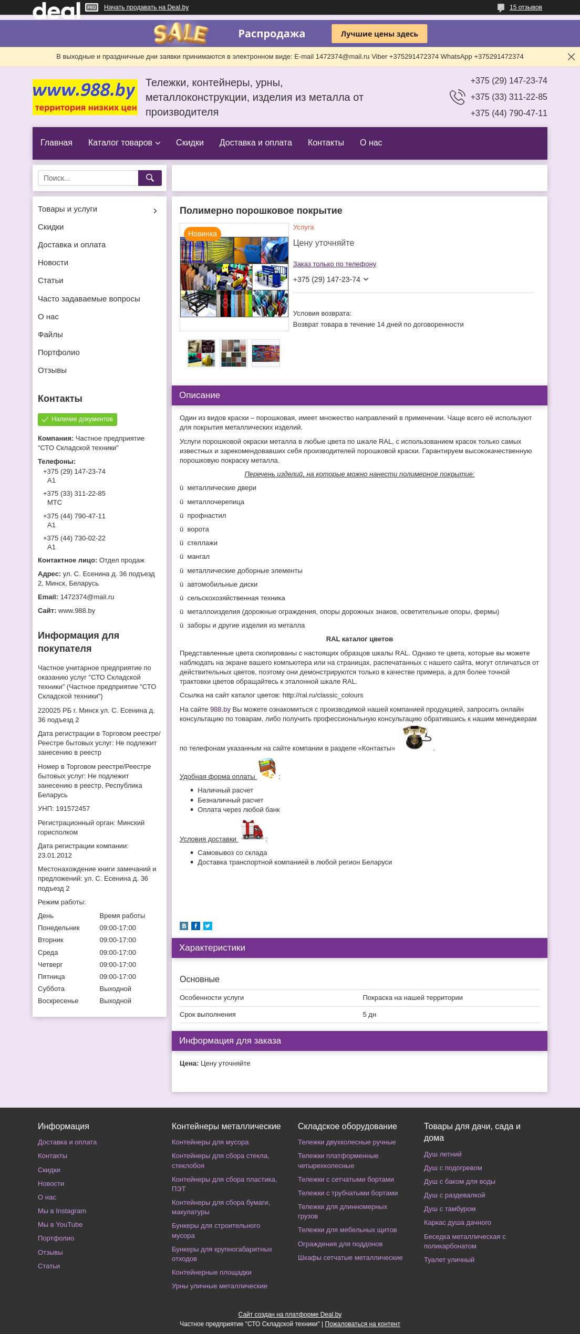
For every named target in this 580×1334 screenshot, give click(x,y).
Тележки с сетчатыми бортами (346, 1179)
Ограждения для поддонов (340, 1244)
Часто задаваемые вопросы (89, 298)
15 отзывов (526, 7)
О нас (371, 142)
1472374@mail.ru (87, 597)
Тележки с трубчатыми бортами (348, 1193)
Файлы (50, 334)
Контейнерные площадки (212, 1272)
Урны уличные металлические (219, 1286)
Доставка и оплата (256, 142)
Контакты (326, 142)
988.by (220, 709)
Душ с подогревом (453, 1168)
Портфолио (59, 352)
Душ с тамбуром (449, 1209)
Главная (56, 142)
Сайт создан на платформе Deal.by (290, 1314)
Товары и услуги (67, 208)
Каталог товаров (120, 142)
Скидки (190, 142)
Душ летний (443, 1154)
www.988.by (76, 610)
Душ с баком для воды (459, 1181)
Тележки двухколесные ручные (347, 1142)
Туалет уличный (449, 1260)
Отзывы (52, 370)
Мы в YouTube (60, 1224)
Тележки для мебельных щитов (347, 1230)
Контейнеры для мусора (210, 1142)
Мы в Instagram (62, 1211)
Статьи (51, 280)
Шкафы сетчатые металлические (350, 1258)
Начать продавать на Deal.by (146, 7)
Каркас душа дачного (457, 1222)
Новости (53, 262)
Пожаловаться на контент (362, 1324)
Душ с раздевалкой (454, 1195)
